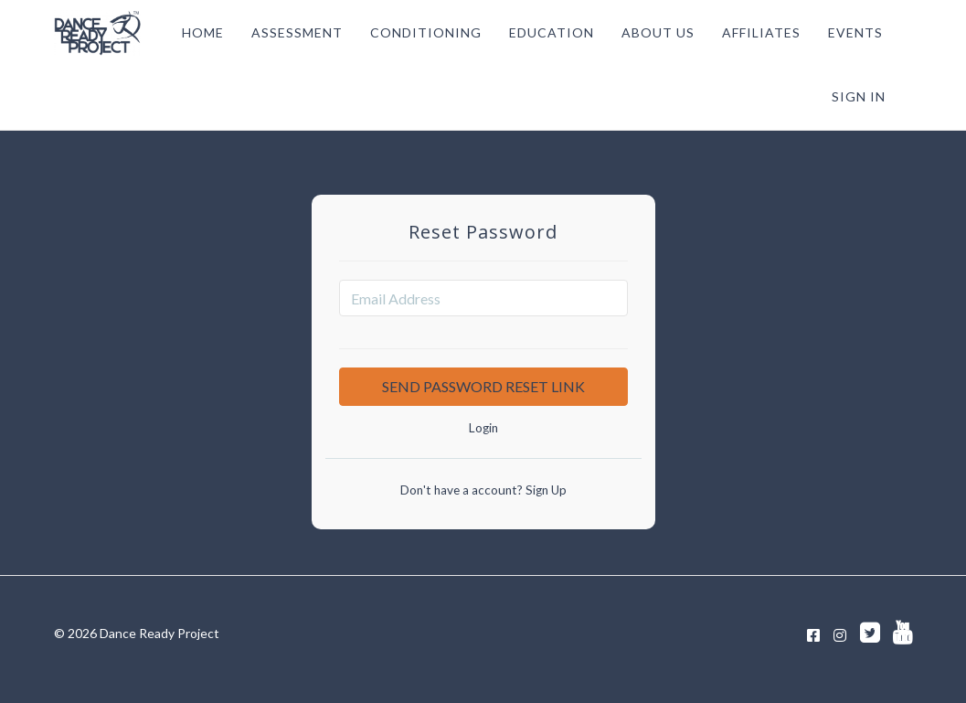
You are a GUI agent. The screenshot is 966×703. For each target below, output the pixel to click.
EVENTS (855, 32)
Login (483, 428)
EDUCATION (551, 32)
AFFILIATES (761, 32)
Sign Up (545, 490)
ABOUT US (658, 32)
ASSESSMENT (297, 32)
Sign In (859, 96)
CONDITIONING (426, 32)
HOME (203, 32)
